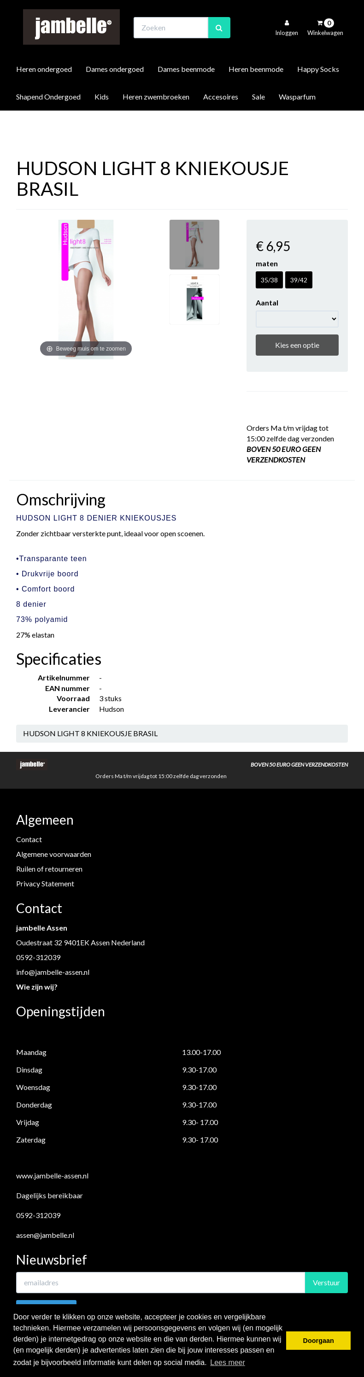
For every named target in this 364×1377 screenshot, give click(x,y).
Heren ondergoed (44, 93)
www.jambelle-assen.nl (52, 1175)
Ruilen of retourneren (49, 868)
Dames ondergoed (115, 93)
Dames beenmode (186, 93)
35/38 (269, 280)
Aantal (267, 302)
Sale (258, 121)
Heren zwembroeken (156, 121)
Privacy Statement (45, 883)
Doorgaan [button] (318, 1340)
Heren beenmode (256, 93)
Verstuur (326, 1282)
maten (267, 263)
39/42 (298, 280)
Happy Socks (318, 93)
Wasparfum (297, 121)
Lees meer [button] (227, 1362)
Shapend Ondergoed (48, 121)
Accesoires (220, 121)
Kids (101, 121)
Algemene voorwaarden (53, 854)
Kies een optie (297, 344)
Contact (29, 839)
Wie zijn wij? (37, 986)
